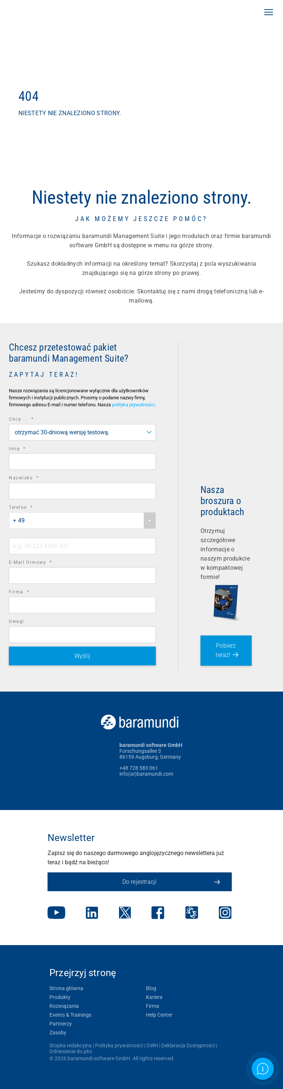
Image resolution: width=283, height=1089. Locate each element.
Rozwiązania (64, 1006)
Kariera (154, 997)
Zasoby (57, 1032)
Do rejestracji (171, 881)
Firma (29, 592)
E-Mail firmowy (40, 562)
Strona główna (66, 988)
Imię (27, 449)
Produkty (59, 997)
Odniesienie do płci (70, 1051)
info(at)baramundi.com (146, 774)
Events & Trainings (70, 1015)
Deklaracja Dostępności (188, 1045)
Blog (151, 988)
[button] (268, 13)
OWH (152, 1045)
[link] (50, 12)
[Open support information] (262, 1068)
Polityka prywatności (119, 1045)
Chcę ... (31, 419)
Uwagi (16, 621)
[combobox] (82, 432)
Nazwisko (34, 478)
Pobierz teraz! (226, 650)
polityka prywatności (133, 404)
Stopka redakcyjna (70, 1045)
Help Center (159, 1015)
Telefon (31, 507)
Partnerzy (60, 1024)
